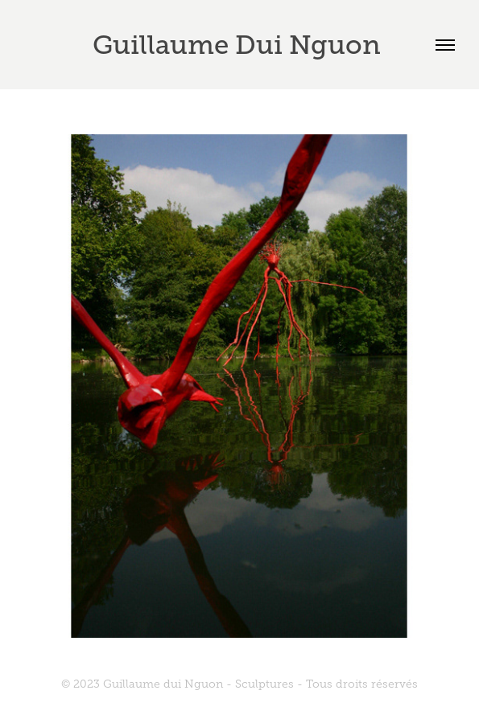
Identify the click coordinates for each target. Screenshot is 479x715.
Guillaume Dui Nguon (240, 45)
